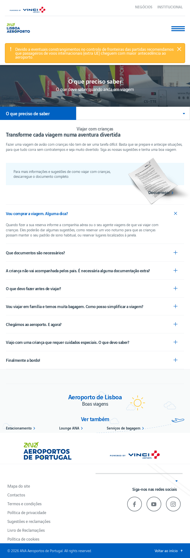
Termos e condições (24, 503)
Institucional (170, 6)
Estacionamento (19, 428)
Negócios (143, 6)
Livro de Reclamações (26, 530)
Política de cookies (23, 539)
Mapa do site (18, 486)
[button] (133, 113)
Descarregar (159, 192)
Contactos (16, 495)
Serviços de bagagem (123, 428)
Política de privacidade (26, 512)
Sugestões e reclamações (28, 521)
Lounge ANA (69, 428)
